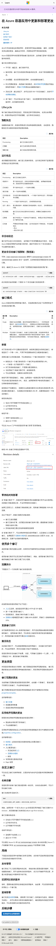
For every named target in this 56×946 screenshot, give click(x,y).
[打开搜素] (54, 3)
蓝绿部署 (11, 897)
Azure (4, 15)
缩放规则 (20, 324)
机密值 (8, 742)
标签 (26, 636)
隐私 (3, 937)
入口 (7, 609)
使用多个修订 (7, 37)
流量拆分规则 (20, 535)
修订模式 (6, 34)
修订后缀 (9, 702)
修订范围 (22, 87)
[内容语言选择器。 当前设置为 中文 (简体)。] (7, 929)
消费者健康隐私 (26, 940)
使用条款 (38, 940)
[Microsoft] (28, 2)
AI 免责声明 (38, 937)
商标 (44, 940)
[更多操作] (52, 14)
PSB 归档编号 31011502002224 (35, 934)
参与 (10, 940)
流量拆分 (9, 617)
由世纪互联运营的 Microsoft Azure (20, 937)
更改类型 (6, 40)
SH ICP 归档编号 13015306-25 (11, 934)
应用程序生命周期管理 (11, 914)
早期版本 (48, 937)
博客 (3, 940)
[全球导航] (2, 3)
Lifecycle (6, 31)
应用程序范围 (40, 84)
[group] (28, 276)
